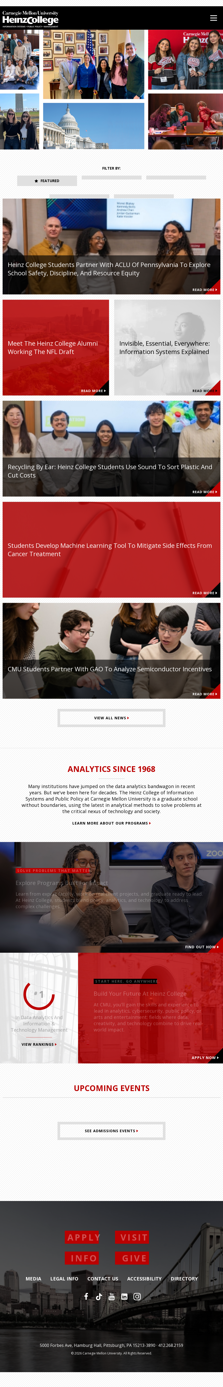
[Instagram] (137, 1311)
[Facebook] (86, 1311)
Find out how (202, 961)
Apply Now (205, 1072)
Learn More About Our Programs (111, 837)
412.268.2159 (170, 1360)
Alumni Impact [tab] (176, 180)
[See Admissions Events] (111, 1146)
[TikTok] (99, 1311)
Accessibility (144, 1294)
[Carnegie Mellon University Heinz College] (31, 20)
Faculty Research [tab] (79, 199)
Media (33, 1294)
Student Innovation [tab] (111, 180)
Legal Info (64, 1294)
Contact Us (102, 1294)
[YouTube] (111, 1311)
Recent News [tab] (144, 199)
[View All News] (111, 733)
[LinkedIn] (124, 1311)
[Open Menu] (213, 18)
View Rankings (39, 1059)
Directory (184, 1294)
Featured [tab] (47, 180)
